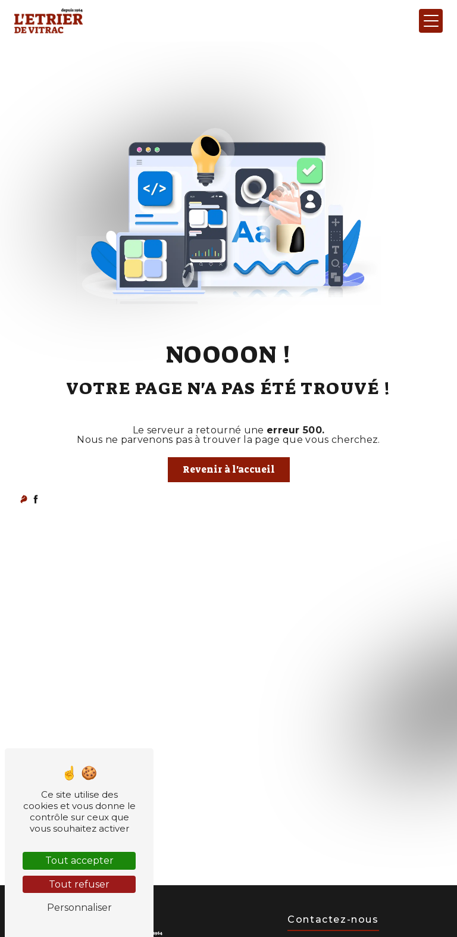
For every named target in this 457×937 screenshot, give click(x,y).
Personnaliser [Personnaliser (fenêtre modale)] (79, 907)
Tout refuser (79, 884)
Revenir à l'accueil (229, 469)
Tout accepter (79, 860)
